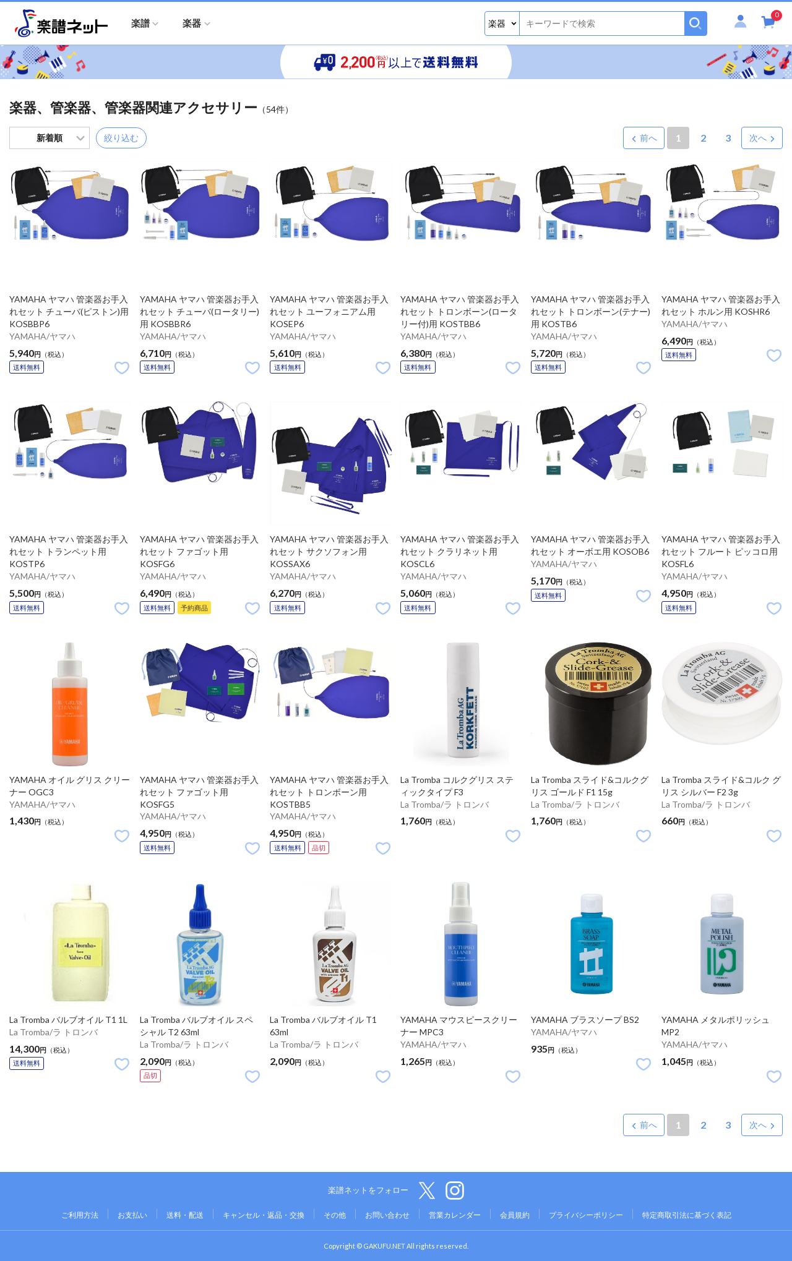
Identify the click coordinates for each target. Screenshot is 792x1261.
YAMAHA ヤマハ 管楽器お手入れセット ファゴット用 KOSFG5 (199, 792)
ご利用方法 (79, 1215)
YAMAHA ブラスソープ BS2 (585, 1019)
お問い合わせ (387, 1215)
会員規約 (515, 1215)
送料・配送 (185, 1215)
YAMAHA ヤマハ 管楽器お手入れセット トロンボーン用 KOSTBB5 (329, 792)
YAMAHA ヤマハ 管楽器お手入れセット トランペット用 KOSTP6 (68, 551)
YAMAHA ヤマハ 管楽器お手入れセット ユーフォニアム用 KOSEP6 (329, 311)
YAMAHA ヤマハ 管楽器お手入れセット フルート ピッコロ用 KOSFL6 (720, 551)
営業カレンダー (455, 1215)
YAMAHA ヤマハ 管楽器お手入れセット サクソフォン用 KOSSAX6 (329, 551)
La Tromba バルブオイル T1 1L (68, 1019)
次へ (758, 137)
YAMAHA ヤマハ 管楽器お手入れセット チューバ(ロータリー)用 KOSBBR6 (199, 311)
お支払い (132, 1215)
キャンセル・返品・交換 (263, 1215)
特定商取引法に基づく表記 (686, 1215)
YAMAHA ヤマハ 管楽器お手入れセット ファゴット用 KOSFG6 (199, 551)
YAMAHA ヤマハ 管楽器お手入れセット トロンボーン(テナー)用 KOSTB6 (590, 311)
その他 (335, 1215)
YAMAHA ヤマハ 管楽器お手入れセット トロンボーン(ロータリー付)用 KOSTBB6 (459, 311)
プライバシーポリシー (586, 1215)
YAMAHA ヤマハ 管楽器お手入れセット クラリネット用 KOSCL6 (459, 551)
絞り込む (121, 137)
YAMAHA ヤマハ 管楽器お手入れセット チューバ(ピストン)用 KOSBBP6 (69, 311)
